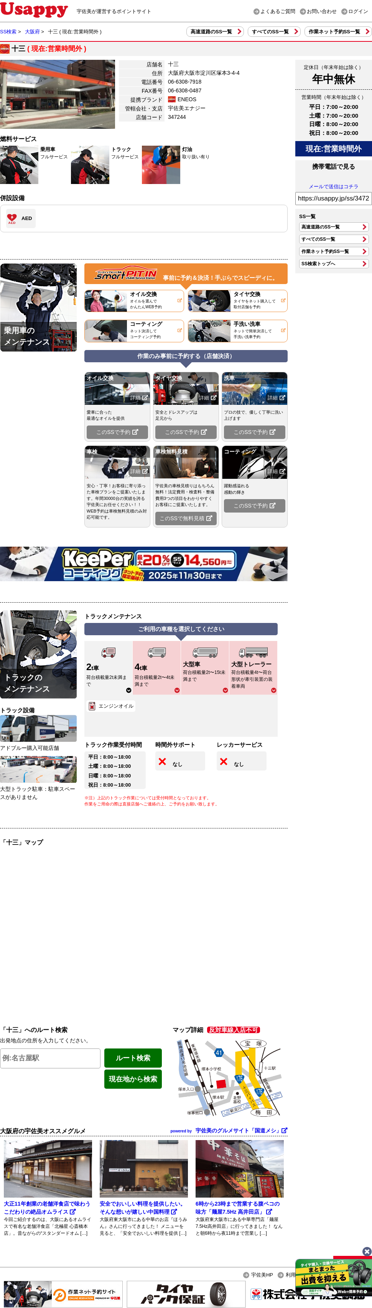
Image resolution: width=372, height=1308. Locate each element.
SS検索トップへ (318, 263)
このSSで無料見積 (186, 518)
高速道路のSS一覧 (211, 32)
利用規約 (296, 1275)
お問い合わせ (322, 11)
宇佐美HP (262, 1275)
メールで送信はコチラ (334, 186)
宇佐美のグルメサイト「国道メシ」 (229, 1130)
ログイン (358, 11)
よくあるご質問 (277, 11)
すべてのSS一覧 (270, 32)
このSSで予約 (117, 432)
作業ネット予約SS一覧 (334, 32)
